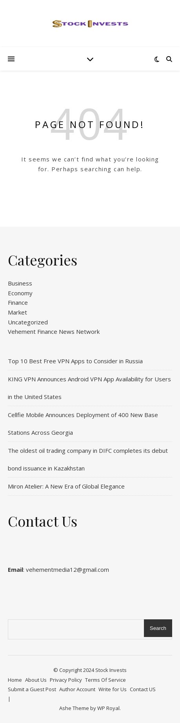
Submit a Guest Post (32, 689)
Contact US (143, 689)
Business (20, 283)
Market (17, 312)
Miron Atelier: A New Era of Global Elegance (66, 486)
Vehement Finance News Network (54, 331)
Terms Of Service (105, 679)
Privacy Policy (66, 679)
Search (158, 628)
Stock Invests (111, 670)
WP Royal (108, 708)
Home (15, 679)
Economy (20, 293)
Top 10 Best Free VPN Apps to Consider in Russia (75, 361)
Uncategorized (28, 322)
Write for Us (112, 689)
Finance (18, 302)
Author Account (77, 689)
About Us (36, 679)
